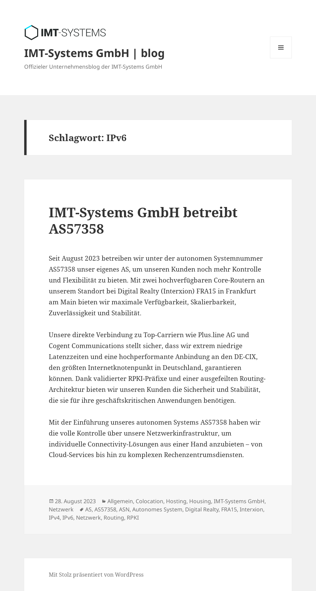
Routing (114, 517)
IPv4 (54, 517)
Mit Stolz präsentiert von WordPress (96, 574)
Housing (200, 501)
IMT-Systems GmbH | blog (94, 52)
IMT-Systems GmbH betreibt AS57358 (143, 220)
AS (88, 509)
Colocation (149, 501)
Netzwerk (61, 509)
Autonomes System (157, 509)
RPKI (133, 517)
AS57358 (105, 509)
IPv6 (67, 517)
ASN (124, 509)
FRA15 (229, 509)
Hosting (176, 501)
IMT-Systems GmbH (239, 501)
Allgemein (120, 501)
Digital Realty (202, 509)
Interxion (251, 509)
